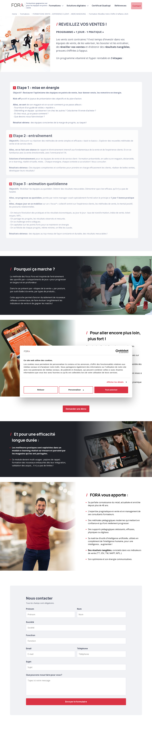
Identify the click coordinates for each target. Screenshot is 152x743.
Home (14, 14)
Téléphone (82, 648)
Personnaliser (76, 390)
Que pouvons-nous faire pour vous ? (44, 675)
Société (30, 622)
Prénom (30, 609)
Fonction (30, 635)
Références (119, 5)
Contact (137, 5)
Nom (79, 609)
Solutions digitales (74, 5)
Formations (53, 5)
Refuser (40, 390)
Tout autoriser (111, 390)
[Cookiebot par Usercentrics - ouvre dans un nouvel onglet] (117, 351)
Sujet (28, 661)
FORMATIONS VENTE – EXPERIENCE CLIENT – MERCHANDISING (59, 14)
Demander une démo (76, 408)
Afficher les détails (115, 382)
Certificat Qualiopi (99, 5)
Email (29, 648)
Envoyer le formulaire (76, 701)
